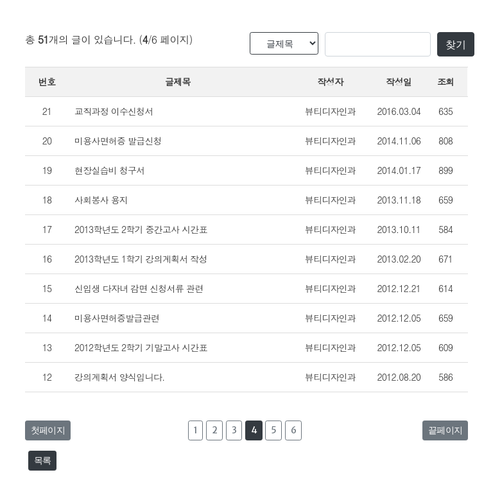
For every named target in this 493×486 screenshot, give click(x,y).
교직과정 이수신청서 (113, 111)
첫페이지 (48, 430)
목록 (42, 460)
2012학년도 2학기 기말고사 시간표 (140, 347)
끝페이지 (445, 430)
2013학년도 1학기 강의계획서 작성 (140, 258)
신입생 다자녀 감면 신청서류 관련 (138, 288)
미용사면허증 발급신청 (118, 140)
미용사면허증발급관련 (116, 317)
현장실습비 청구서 (109, 170)
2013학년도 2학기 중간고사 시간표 (140, 229)
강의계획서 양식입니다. (119, 376)
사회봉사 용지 (101, 199)
